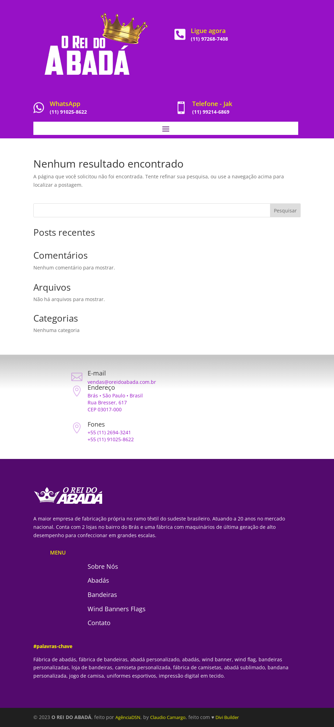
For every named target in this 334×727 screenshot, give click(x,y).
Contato (99, 623)
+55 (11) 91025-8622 (111, 439)
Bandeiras (102, 594)
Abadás (98, 580)
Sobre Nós (103, 566)
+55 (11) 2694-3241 (109, 432)
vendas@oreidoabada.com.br (122, 382)
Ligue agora (208, 30)
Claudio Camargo (168, 717)
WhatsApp (65, 103)
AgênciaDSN (127, 717)
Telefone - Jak (212, 103)
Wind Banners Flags (117, 609)
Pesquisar (285, 210)
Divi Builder (227, 717)
